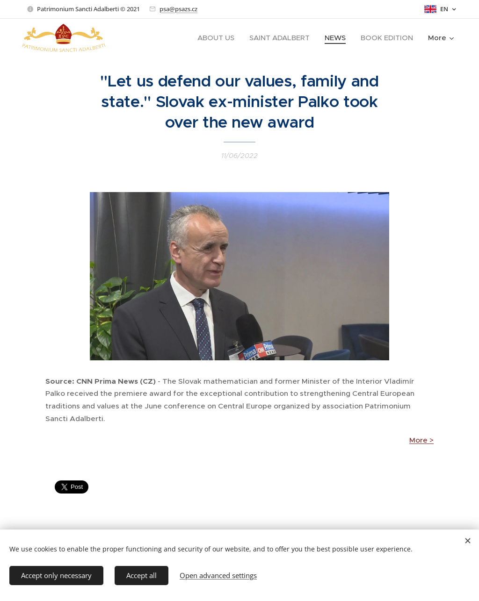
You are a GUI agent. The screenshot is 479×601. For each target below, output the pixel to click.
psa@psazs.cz (178, 9)
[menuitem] (218, 38)
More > (421, 440)
